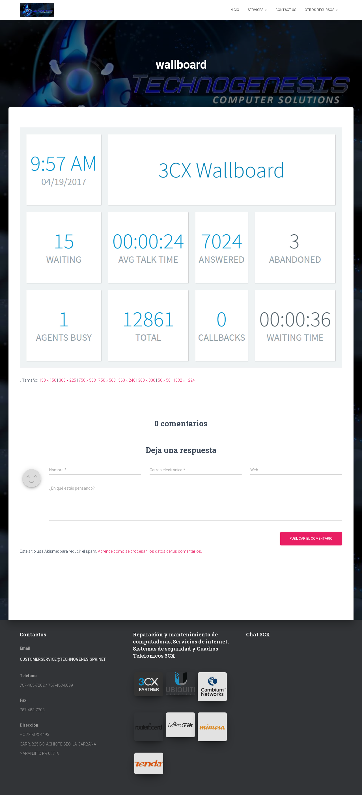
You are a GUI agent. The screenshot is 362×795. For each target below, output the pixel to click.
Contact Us (285, 10)
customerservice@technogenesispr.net (63, 659)
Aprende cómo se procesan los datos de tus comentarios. (150, 551)
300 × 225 (67, 380)
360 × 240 (126, 380)
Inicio (234, 10)
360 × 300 (146, 380)
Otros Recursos (321, 10)
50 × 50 (164, 380)
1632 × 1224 (184, 380)
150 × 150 (47, 380)
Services (257, 10)
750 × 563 (87, 380)
